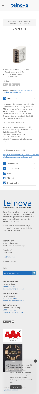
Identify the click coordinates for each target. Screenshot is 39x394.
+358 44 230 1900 (10, 310)
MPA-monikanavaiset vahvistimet (18, 91)
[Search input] (17, 273)
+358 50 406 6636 (10, 298)
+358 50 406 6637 (10, 286)
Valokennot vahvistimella (21, 90)
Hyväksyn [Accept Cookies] (16, 389)
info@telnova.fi (9, 257)
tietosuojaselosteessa (18, 381)
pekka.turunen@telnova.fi (13, 312)
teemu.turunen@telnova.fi (13, 289)
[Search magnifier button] (34, 273)
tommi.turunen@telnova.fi (13, 301)
